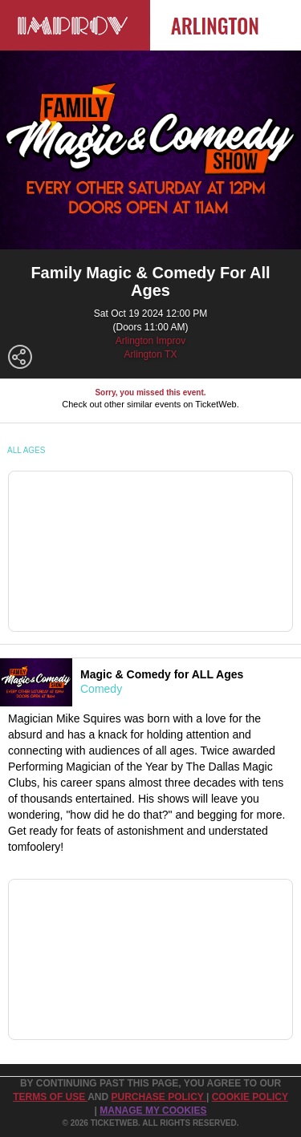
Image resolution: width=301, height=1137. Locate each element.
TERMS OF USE (50, 1097)
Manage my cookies (153, 1110)
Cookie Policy (250, 1097)
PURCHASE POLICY (158, 1097)
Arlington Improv (150, 340)
